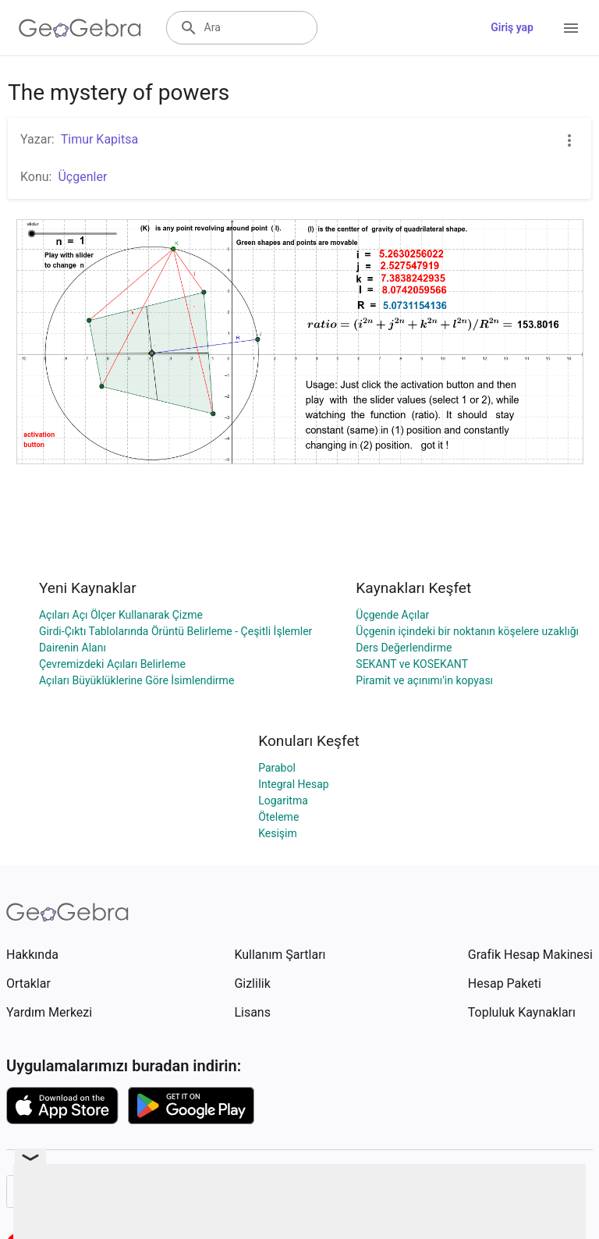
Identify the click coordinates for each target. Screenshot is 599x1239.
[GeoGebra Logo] (80, 28)
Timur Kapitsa (100, 139)
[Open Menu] (571, 28)
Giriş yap (512, 27)
